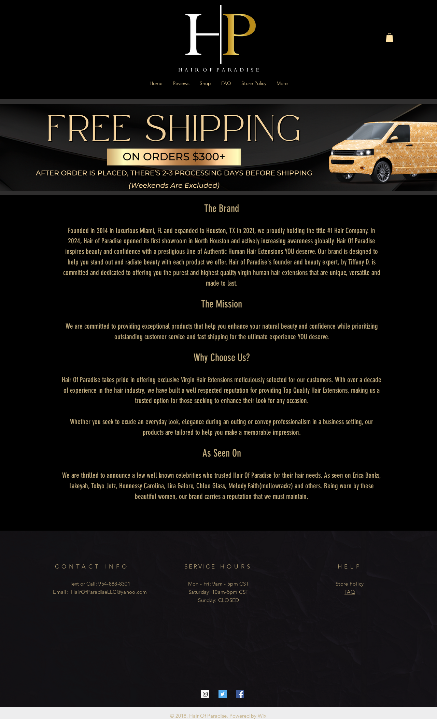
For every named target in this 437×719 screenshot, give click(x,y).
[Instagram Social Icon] (205, 694)
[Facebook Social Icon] (240, 694)
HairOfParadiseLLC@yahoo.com (109, 592)
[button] (389, 37)
